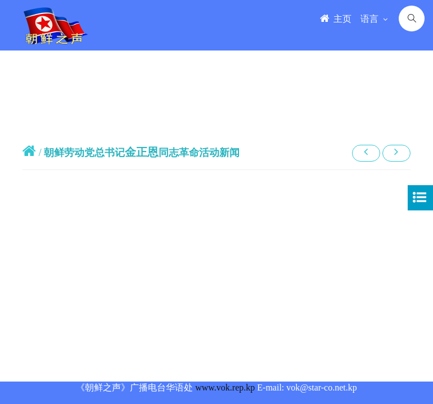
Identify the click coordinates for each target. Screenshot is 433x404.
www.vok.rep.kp (225, 387)
